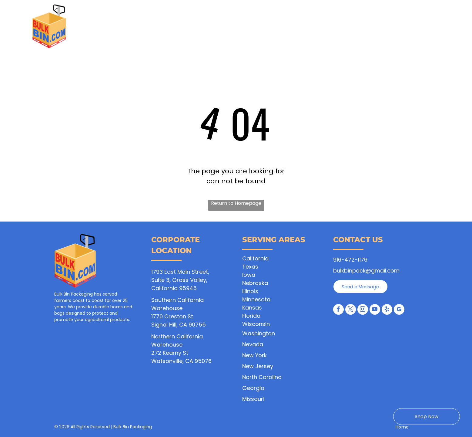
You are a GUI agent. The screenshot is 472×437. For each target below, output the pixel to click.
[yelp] (387, 310)
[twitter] (350, 310)
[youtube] (375, 310)
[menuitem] (132, 29)
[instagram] (362, 310)
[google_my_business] (399, 310)
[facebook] (338, 310)
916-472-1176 (350, 259)
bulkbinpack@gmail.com (366, 270)
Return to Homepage (236, 203)
